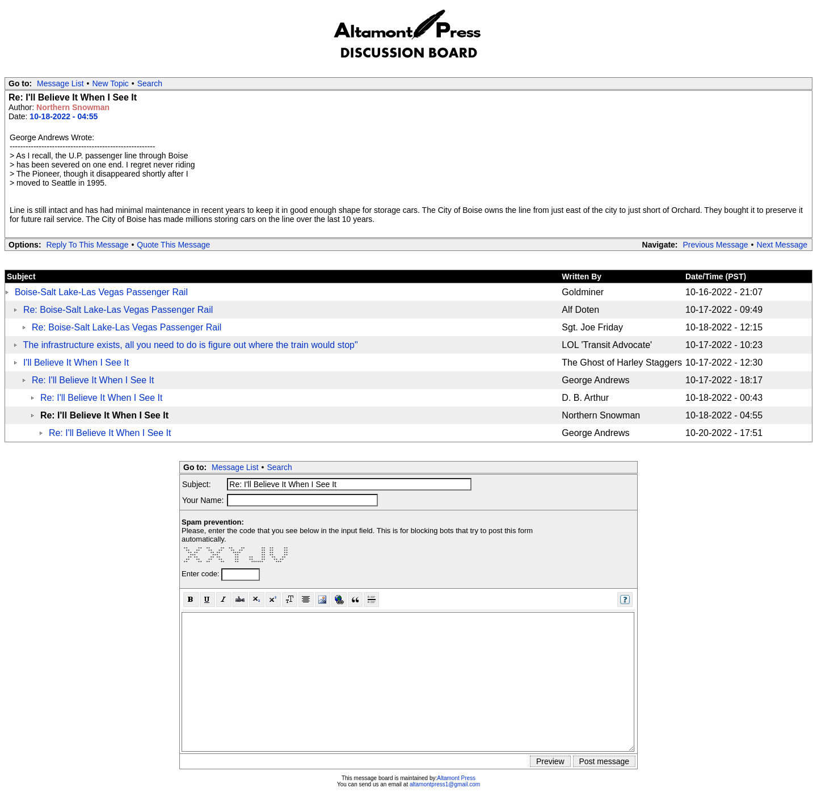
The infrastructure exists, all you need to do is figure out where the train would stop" (190, 345)
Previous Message (715, 244)
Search (149, 83)
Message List (60, 83)
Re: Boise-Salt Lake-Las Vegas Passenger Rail (118, 310)
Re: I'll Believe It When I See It (93, 380)
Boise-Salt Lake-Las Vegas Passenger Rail (101, 292)
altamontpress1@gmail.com (445, 784)
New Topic (110, 83)
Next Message (782, 244)
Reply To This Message (87, 244)
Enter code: (201, 573)
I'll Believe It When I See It (76, 362)
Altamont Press (456, 778)
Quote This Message (173, 244)
